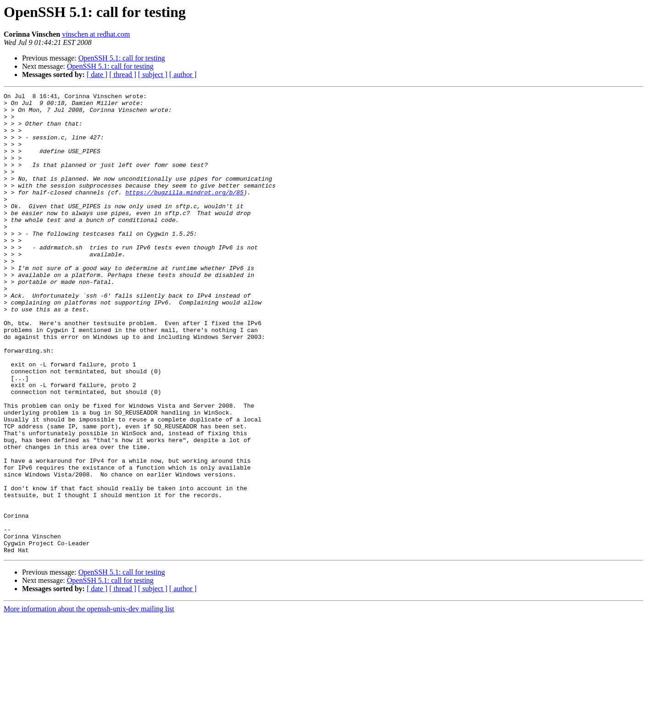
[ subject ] (152, 74)
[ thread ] (122, 74)
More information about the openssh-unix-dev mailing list (89, 701)
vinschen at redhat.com (96, 34)
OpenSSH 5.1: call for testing (121, 58)
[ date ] (97, 74)
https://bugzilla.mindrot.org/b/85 (184, 213)
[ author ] (183, 74)
